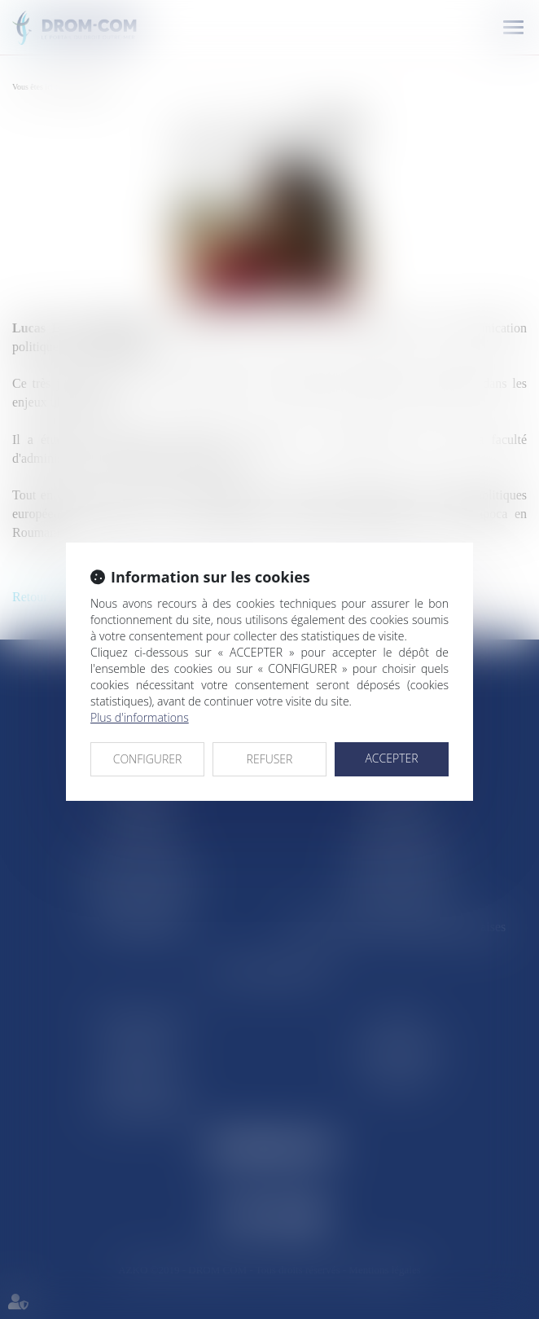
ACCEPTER (391, 758)
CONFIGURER (147, 759)
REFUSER (270, 759)
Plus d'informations (139, 717)
